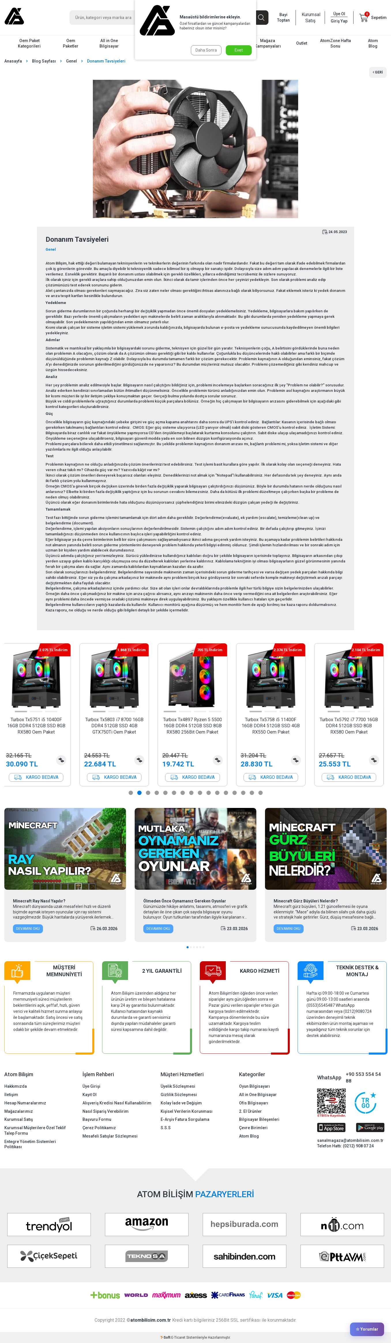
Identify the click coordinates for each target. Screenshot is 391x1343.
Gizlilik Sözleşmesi (179, 1094)
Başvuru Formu (96, 1119)
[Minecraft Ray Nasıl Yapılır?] (65, 849)
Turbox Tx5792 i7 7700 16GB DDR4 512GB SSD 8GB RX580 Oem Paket (352, 726)
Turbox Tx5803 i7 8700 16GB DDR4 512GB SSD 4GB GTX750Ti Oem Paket (117, 726)
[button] (24, 711)
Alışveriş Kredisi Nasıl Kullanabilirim (116, 1103)
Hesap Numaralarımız (25, 1103)
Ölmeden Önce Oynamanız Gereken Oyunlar (184, 901)
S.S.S (166, 1127)
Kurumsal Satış (310, 17)
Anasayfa (13, 61)
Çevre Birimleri (253, 1127)
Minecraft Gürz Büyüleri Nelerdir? (306, 901)
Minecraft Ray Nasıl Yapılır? (39, 901)
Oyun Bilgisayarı (254, 1086)
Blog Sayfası (44, 61)
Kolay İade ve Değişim (181, 1103)
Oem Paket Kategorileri (29, 43)
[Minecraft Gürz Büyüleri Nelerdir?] (326, 849)
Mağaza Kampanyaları (268, 43)
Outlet (301, 43)
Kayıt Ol (89, 1094)
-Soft (165, 1338)
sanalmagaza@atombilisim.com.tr (350, 1140)
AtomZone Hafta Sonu (335, 43)
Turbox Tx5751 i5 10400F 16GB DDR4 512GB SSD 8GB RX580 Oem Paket (39, 726)
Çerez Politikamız (99, 1127)
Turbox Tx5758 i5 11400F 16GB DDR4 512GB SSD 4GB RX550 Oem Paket (274, 726)
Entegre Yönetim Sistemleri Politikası (30, 1144)
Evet (239, 50)
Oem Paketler (70, 43)
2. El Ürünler (250, 1111)
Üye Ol (339, 14)
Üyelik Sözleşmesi (178, 1086)
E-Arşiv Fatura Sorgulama (185, 1119)
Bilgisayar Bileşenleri (259, 1119)
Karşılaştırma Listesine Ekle (64, 760)
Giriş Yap (339, 21)
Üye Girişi (91, 1086)
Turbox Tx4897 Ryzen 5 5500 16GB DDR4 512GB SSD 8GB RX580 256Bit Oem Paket (195, 726)
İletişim (11, 1094)
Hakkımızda (15, 1086)
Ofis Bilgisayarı (253, 1103)
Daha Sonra (206, 50)
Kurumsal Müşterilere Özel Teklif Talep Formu (35, 1130)
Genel (71, 61)
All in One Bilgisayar (109, 43)
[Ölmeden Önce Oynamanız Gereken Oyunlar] (195, 849)
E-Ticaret (178, 1338)
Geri (378, 72)
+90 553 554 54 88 (363, 1077)
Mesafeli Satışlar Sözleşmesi (110, 1136)
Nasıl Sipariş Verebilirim (105, 1111)
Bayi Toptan (283, 17)
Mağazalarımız (18, 1111)
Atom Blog (373, 43)
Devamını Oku (28, 929)
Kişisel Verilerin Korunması (187, 1111)
